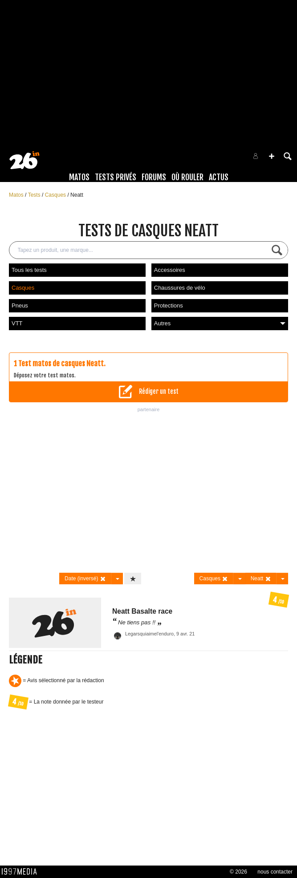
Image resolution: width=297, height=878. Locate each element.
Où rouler (187, 177)
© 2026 (238, 872)
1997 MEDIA (22, 872)
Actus (218, 177)
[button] (272, 156)
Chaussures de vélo (179, 287)
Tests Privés (115, 177)
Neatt (76, 195)
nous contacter (275, 872)
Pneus (20, 305)
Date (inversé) (85, 578)
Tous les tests (29, 270)
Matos (79, 177)
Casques (56, 195)
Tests (35, 195)
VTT (17, 323)
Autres (219, 323)
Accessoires (169, 270)
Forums (154, 177)
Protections (168, 305)
